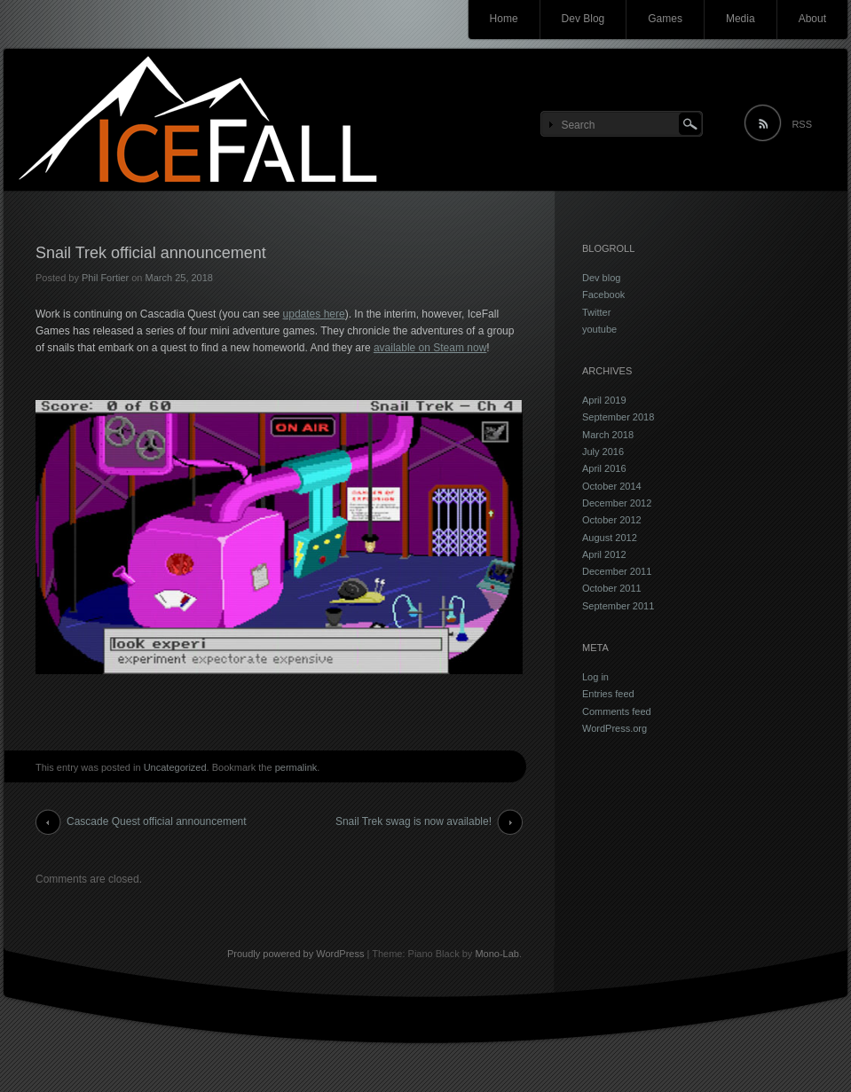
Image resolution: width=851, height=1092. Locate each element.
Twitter (596, 312)
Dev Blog (583, 18)
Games (665, 18)
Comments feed (616, 711)
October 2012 (612, 520)
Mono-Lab (497, 953)
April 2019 (604, 400)
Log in (595, 677)
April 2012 (604, 554)
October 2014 (612, 486)
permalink (296, 767)
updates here (314, 314)
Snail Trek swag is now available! (413, 821)
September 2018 (618, 417)
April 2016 (604, 468)
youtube (599, 329)
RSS (802, 124)
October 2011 (612, 588)
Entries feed (608, 693)
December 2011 (616, 571)
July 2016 (603, 451)
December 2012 (616, 503)
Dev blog (601, 277)
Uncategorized (175, 767)
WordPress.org (614, 728)
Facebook (603, 294)
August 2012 (609, 537)
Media (740, 18)
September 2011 (618, 606)
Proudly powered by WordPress (295, 953)
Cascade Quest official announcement (157, 821)
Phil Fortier (105, 277)
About (812, 18)
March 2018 (608, 434)
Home (504, 18)
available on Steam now (430, 348)
